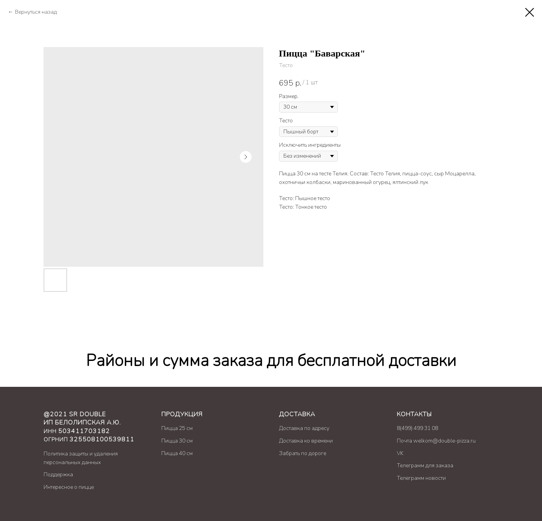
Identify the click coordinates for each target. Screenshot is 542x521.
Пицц (168, 428)
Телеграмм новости (421, 478)
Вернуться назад (36, 12)
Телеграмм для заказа (425, 465)
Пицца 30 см (177, 440)
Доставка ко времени (306, 440)
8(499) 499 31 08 (417, 428)
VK (400, 453)
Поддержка (58, 474)
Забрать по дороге (302, 453)
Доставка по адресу (304, 428)
